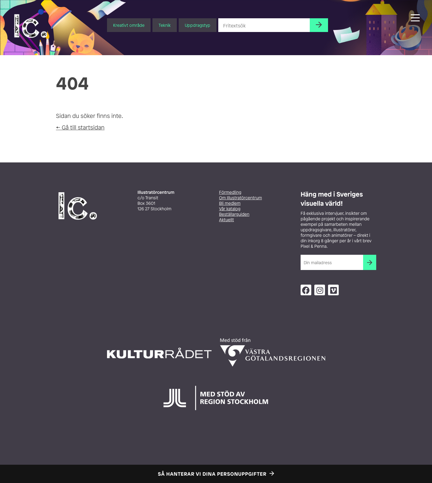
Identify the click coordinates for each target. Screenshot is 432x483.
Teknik (165, 25)
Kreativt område (129, 25)
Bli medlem (230, 203)
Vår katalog (230, 209)
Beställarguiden (234, 214)
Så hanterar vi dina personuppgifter (212, 474)
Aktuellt (226, 220)
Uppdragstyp (197, 25)
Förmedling (230, 192)
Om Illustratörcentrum (240, 198)
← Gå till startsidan (80, 127)
